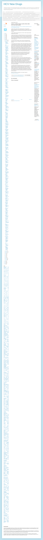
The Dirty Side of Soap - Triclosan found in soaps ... (7, 79)
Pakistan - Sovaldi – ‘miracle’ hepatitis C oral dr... (6, 66)
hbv (6, 480)
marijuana (5, 489)
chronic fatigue (5, 458)
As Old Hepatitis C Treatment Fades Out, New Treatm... (7, 138)
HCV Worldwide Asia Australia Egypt (6, 373)
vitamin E (8, 519)
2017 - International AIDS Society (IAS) (6, 272)
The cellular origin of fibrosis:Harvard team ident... (7, 53)
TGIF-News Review (6, 444)
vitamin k (5, 520)
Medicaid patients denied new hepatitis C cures (6, 103)
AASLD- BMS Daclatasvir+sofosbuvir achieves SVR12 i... (7, 189)
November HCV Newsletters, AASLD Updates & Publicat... (6, 179)
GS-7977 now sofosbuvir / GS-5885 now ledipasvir (6, 354)
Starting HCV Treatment (6, 442)
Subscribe (5, 26)
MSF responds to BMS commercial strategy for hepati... (6, 237)
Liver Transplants (36, 41)
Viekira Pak (7, 448)
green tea (6, 479)
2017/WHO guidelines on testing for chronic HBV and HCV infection (6, 310)
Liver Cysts (5, 397)
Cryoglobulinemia (6, 333)
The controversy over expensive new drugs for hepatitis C (36, 70)
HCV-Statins (5, 385)
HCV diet (7, 377)
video (5, 518)
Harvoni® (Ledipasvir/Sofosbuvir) (17, 14)
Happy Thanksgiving (7, 45)
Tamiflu (4, 445)
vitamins (8, 520)
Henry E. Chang (37, 63)
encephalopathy (5, 470)
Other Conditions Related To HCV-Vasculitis (6, 422)
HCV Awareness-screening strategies (6, 365)
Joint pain (8, 394)
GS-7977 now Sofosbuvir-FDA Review (6, 351)
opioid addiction (6, 497)
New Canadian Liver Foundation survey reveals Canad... (6, 100)
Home (21, 99)
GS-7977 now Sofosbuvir (6, 345)
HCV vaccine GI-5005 (6, 381)
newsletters (5, 492)
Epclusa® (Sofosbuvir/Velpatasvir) (7, 14)
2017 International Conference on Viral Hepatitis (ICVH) (6, 285)
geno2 (8, 472)
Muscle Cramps (5, 410)
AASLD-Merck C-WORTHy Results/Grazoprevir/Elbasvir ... (6, 145)
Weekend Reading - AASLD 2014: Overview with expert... (7, 106)
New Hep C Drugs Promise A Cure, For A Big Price (6, 69)
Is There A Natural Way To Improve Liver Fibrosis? (9, 20)
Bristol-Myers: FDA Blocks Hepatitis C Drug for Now (7, 48)
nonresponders (5, 494)
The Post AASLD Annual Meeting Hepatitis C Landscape (6, 121)
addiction (5, 453)
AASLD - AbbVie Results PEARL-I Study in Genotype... (7, 158)
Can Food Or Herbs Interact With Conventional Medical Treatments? (26, 20)
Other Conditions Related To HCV (6, 420)
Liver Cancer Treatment (6, 396)
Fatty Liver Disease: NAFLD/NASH (16, 18)
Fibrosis (35, 39)
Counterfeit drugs (6, 332)
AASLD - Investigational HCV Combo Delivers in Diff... (7, 96)
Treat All (7, 447)
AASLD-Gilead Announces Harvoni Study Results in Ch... (7, 148)
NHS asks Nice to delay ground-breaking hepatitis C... (6, 83)
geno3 (4, 473)
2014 (5, 39)
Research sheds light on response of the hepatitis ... (7, 76)
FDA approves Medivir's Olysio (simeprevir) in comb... (6, 209)
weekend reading (6, 521)
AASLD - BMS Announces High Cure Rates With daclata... (6, 165)
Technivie (8, 445)
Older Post (30, 99)
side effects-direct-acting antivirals (6, 506)
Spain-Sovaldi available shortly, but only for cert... (7, 57)
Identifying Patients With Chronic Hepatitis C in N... (7, 206)
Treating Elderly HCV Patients (7, 18)
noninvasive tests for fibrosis (6, 493)
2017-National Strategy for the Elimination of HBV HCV (6, 305)
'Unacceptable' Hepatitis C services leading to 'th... (6, 241)
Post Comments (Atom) (17, 100)
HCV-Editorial (5, 382)
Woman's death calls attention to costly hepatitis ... (7, 93)
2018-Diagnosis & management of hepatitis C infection (6, 321)
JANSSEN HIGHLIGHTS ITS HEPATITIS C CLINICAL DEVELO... (7, 200)
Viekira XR (7, 450)
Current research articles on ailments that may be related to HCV (30, 18)
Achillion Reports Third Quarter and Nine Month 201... (7, 231)
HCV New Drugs (13, 4)
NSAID (8, 410)
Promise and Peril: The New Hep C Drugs (6, 219)
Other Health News (6, 423)
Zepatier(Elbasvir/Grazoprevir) (35, 14)
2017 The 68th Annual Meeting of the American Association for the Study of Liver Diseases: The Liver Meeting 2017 (6, 298)
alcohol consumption (6, 454)
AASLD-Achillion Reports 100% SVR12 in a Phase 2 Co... (7, 192)
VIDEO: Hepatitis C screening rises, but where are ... (6, 113)
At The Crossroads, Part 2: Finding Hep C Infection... (6, 244)
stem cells (7, 508)
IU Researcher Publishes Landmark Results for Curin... (6, 127)
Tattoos (6, 445)
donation (8, 469)
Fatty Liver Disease (36, 42)
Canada (4, 330)
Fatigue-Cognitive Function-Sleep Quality (6, 341)
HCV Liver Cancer (16, 17)
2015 (5, 38)
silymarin (4, 507)
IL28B (8, 392)
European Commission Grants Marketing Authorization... (7, 87)
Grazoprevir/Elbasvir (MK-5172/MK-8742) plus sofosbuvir (6, 359)
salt (6, 504)
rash (6, 499)
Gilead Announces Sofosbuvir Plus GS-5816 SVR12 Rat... (7, 151)
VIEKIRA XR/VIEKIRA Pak (26, 14)
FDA (5, 339)
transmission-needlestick (6, 514)
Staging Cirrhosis (10, 17)
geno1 (4, 472)
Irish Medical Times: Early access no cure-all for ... (6, 59)
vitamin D (5, 519)
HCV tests (7, 380)
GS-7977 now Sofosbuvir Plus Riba (6, 348)
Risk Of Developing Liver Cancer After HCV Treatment (27, 17)
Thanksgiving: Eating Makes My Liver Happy (7, 50)
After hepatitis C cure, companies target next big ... (6, 182)
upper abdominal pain (6, 516)
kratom (6, 482)
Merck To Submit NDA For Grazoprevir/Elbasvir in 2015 (7, 141)
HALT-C (8, 359)
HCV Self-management (6, 369)
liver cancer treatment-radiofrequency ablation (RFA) (6, 485)
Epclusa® (8, 337)
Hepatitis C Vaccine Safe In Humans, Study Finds (6, 216)
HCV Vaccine (5, 370)
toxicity (4, 512)
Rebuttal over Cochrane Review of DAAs (6, 431)
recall (8, 499)
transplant (5, 515)
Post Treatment (7, 428)
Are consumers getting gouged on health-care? (6, 90)
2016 (5, 37)
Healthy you (7, 391)
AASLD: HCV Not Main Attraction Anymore (6, 203)
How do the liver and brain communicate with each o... (7, 124)
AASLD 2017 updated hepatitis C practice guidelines (6, 324)
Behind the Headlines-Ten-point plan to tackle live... (7, 43)
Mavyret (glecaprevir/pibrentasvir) (18, 13)
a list (34, 58)
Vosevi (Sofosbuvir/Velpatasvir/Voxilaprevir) (29, 13)
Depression (5, 336)
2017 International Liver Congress (6, 288)
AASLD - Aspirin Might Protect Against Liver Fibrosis (7, 172)
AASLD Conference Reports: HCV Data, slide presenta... (7, 155)
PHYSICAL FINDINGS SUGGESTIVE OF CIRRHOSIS (6, 425)
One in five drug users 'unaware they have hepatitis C (7, 222)
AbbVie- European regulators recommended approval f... (7, 62)
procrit (4, 499)
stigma (4, 509)
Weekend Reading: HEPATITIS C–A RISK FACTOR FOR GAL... (6, 248)
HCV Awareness (6, 364)
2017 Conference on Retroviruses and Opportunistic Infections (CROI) (6, 275)
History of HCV (5, 392)
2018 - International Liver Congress (6, 316)
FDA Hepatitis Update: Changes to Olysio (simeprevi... (6, 213)
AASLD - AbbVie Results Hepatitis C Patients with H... (7, 162)
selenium (8, 504)
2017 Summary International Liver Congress (6, 295)
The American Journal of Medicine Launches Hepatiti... (6, 117)
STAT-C (8, 433)
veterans (8, 517)
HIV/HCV (5, 388)
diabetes (7, 467)
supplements (7, 509)
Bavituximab (5, 327)
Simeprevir (5, 435)
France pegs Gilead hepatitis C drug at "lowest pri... (6, 72)
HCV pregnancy (7, 378)
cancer (8, 457)
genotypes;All (5, 475)
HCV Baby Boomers (6, 367)
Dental (8, 335)
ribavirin (4, 504)
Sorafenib (6, 441)
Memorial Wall (5, 406)
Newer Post (12, 99)
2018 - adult (7, 316)
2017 (5, 36)
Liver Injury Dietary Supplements (6, 399)
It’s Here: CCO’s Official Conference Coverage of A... (7, 110)
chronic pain (7, 459)
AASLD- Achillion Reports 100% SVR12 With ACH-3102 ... (7, 169)
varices (4, 517)
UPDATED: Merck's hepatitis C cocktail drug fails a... (6, 175)
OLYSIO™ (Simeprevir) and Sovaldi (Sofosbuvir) (6, 415)
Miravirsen (5, 408)
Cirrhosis (35, 40)
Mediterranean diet (6, 405)
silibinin (8, 506)
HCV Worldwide (6, 372)
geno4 (8, 473)
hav (7, 479)
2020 (5, 33)
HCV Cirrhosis (5, 17)
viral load (7, 518)
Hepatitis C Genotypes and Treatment (8, 13)
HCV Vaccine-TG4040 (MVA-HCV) (6, 371)
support (5, 510)
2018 (5, 35)
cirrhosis (5, 460)
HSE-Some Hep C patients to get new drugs (6, 136)
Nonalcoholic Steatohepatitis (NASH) (5, 413)
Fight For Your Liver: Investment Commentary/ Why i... (7, 185)
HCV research (6, 379)
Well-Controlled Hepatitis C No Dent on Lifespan (6, 130)
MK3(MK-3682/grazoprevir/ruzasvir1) (6, 403)
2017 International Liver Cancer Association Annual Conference (6, 287)
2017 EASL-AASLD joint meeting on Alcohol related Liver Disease (6, 270)
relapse (4, 501)
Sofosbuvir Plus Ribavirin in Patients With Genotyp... (7, 133)
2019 (5, 34)
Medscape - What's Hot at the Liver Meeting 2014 (7, 225)
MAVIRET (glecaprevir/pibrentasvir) (6, 401)
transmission (5, 513)
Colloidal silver (7, 330)
